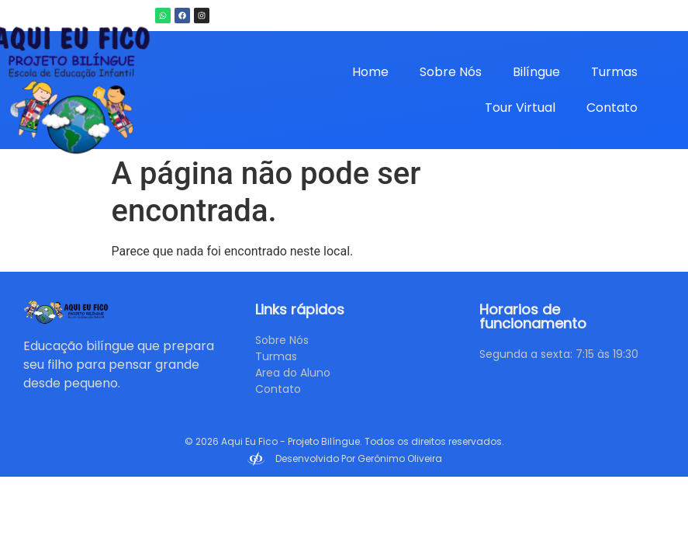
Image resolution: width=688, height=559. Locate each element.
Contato (612, 107)
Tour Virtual (520, 107)
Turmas (614, 72)
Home (370, 72)
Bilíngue (536, 72)
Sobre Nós (451, 72)
